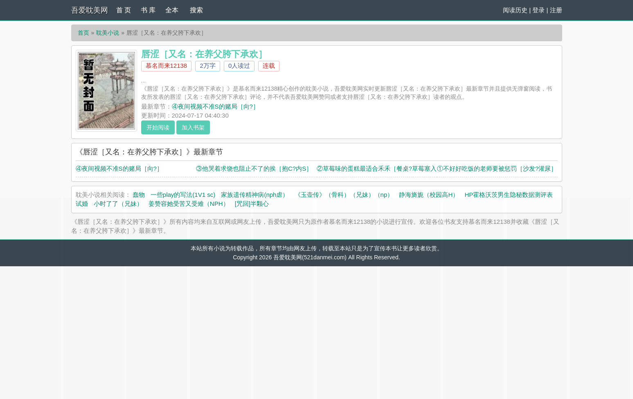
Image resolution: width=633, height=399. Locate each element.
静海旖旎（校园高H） (429, 194)
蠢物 (139, 194)
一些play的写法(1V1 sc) (183, 194)
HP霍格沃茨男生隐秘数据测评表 (508, 194)
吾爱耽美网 (89, 10)
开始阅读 (157, 127)
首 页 (123, 10)
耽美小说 (107, 32)
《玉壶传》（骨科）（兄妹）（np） (344, 194)
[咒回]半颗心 (252, 203)
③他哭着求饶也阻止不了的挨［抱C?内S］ (254, 168)
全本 (171, 10)
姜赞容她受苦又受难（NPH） (189, 203)
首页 (83, 32)
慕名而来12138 (166, 65)
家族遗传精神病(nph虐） (254, 194)
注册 (556, 10)
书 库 (148, 10)
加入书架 (193, 127)
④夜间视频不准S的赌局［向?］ (215, 106)
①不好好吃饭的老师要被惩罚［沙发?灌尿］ (497, 168)
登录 (538, 10)
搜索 (196, 10)
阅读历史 (515, 10)
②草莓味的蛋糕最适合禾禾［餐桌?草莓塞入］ (380, 168)
